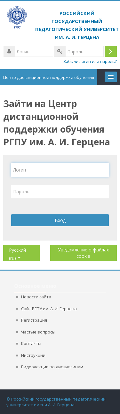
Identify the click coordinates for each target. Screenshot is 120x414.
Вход (60, 220)
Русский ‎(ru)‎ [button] (17, 248)
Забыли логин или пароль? (90, 61)
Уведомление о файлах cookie (83, 253)
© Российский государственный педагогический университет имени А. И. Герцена (56, 402)
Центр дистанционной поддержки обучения (48, 77)
